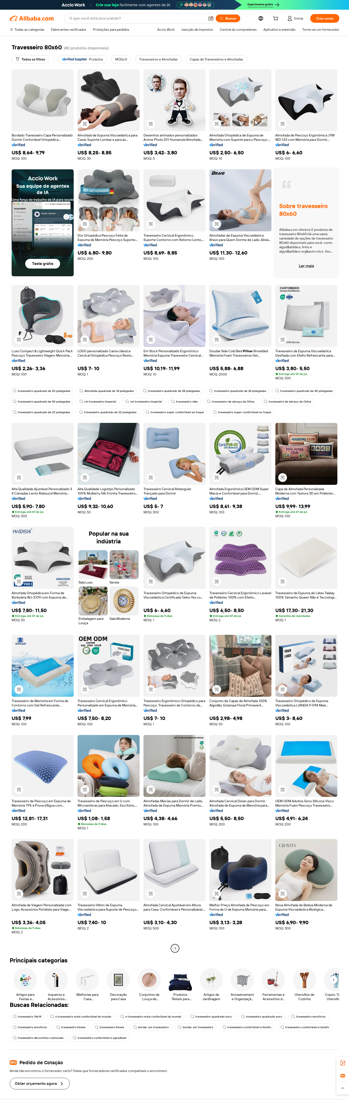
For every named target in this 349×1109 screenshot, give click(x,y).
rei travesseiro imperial (97, 402)
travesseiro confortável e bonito (246, 1027)
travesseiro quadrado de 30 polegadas (304, 391)
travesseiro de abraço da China (230, 402)
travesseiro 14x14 (27, 1017)
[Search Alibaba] (136, 18)
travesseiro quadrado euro (211, 1017)
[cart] (276, 19)
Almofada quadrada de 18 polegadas (106, 391)
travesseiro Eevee (71, 1027)
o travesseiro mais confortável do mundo (80, 1017)
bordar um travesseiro (151, 1027)
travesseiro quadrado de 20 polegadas (41, 391)
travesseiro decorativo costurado (38, 1038)
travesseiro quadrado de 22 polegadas (41, 412)
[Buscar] (228, 18)
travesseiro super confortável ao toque (175, 412)
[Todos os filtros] (30, 59)
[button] (211, 18)
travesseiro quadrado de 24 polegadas (171, 391)
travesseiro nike (184, 402)
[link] (342, 1063)
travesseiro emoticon (308, 1017)
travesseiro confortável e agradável (99, 1038)
